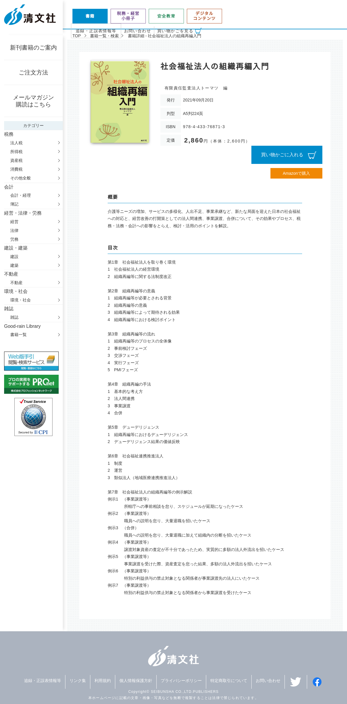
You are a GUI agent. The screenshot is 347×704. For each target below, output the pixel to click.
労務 (14, 239)
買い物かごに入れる (282, 154)
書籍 (90, 16)
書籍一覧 (18, 334)
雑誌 (14, 317)
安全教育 (166, 16)
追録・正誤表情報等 (96, 30)
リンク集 (78, 680)
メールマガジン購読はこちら (33, 101)
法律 (14, 230)
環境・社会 (20, 300)
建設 (14, 256)
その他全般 (20, 178)
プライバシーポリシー (181, 680)
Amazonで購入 (296, 173)
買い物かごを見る (175, 30)
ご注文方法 (33, 72)
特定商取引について (228, 680)
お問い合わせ (137, 30)
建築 (14, 265)
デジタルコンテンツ (204, 16)
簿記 (14, 204)
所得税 (16, 151)
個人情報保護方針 (135, 680)
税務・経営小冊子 (128, 16)
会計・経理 (20, 195)
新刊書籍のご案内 (33, 47)
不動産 (16, 282)
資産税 (16, 160)
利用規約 (102, 680)
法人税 (16, 142)
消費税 (16, 169)
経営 (14, 221)
